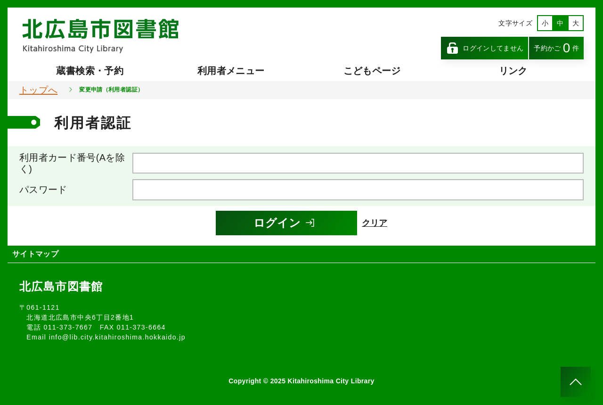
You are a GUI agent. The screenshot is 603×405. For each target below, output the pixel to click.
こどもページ (372, 71)
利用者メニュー (230, 71)
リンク (513, 71)
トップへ (38, 90)
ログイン (284, 222)
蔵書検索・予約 (89, 71)
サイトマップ (35, 254)
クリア (374, 223)
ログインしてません (485, 48)
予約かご (556, 48)
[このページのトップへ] (576, 382)
